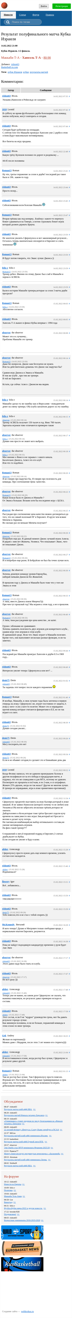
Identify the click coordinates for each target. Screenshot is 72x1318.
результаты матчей (39, 72)
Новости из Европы (12, 1184)
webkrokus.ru (27, 1311)
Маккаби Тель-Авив (13, 1196)
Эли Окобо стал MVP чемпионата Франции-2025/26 (27, 1147)
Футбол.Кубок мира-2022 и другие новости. (23, 1208)
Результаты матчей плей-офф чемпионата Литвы (25, 1159)
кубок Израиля (15, 72)
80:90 (47, 57)
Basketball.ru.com (9, 67)
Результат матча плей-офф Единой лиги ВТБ (24, 1141)
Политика (8, 1190)
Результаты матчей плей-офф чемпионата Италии (26, 1135)
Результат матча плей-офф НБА (18, 1109)
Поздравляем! (10, 1214)
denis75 (6, 680)
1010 (4, 109)
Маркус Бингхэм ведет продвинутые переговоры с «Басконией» (32, 1153)
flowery (6, 881)
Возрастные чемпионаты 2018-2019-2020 (22, 1220)
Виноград (8, 1202)
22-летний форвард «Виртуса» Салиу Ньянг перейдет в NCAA (31, 1129)
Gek (4, 1035)
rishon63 (15, 64)
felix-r (5, 268)
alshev (5, 849)
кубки (26, 72)
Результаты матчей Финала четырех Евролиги (24, 1115)
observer (6, 332)
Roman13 (7, 170)
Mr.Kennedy (8, 924)
